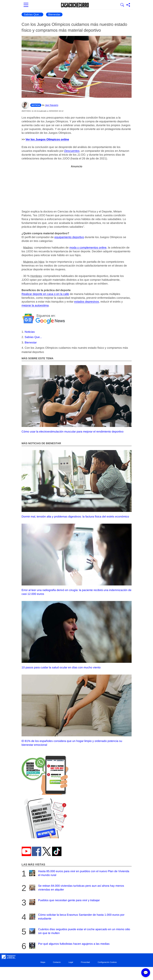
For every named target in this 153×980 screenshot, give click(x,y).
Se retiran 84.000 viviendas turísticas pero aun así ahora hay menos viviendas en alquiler (76, 887)
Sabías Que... (32, 14)
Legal (71, 962)
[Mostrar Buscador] (122, 5)
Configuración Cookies (107, 962)
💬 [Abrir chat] (145, 972)
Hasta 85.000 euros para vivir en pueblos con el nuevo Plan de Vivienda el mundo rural (78, 873)
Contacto (57, 962)
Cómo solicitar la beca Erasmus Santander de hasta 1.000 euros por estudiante (76, 916)
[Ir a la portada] (75, 5)
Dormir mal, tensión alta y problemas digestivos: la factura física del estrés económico (77, 484)
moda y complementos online (87, 247)
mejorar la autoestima (35, 305)
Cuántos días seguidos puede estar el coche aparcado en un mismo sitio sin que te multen (79, 931)
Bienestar (54, 14)
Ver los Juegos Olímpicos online (47, 139)
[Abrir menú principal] (26, 5)
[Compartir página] (128, 5)
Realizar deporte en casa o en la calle (45, 294)
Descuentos (72, 150)
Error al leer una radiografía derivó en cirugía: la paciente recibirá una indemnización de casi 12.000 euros (77, 559)
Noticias (30, 331)
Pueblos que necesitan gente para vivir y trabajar (64, 902)
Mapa (42, 962)
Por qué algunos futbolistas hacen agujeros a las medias (69, 945)
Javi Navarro (51, 105)
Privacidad (85, 962)
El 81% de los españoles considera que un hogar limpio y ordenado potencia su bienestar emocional (77, 710)
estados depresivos (86, 301)
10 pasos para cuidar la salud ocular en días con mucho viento (77, 635)
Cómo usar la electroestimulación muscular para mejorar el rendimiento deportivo (77, 399)
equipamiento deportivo (69, 237)
